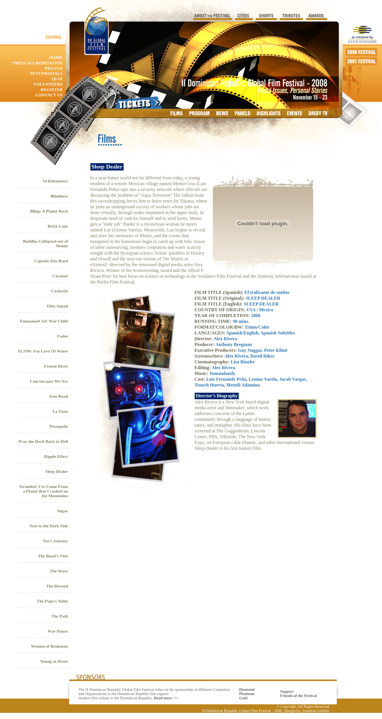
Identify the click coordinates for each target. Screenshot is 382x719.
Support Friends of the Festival (298, 693)
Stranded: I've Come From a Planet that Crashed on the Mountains (43, 491)
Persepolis (58, 426)
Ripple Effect (56, 456)
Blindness (59, 196)
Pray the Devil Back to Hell (43, 441)
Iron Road (58, 396)
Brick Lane (58, 226)
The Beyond (57, 586)
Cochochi (59, 291)
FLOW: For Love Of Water (43, 351)
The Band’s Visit (53, 556)
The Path (59, 616)
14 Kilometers (55, 181)
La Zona (60, 411)
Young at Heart (54, 661)
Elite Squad (57, 306)
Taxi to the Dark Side (48, 525)
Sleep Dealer (56, 471)
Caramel (60, 275)
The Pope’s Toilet (52, 601)
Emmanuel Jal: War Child (44, 321)
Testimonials (46, 73)
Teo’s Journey (55, 540)
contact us (49, 95)
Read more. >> (166, 698)
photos (54, 68)
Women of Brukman (49, 646)
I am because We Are (49, 381)
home (56, 57)
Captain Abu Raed (51, 260)
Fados (62, 336)
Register (52, 89)
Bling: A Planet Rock (49, 211)
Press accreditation (38, 63)
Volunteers (48, 84)
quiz (57, 78)
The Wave (59, 571)
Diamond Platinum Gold (246, 693)
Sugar (62, 510)
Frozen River (56, 366)
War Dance (58, 631)
